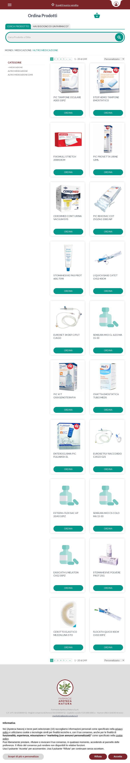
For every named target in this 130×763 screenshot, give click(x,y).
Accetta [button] (118, 756)
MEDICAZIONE (23, 50)
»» (70, 59)
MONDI (9, 50)
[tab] (50, 26)
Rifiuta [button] (98, 756)
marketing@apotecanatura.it (65, 716)
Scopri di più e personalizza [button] (23, 756)
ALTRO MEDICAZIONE (18, 71)
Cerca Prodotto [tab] (18, 26)
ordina (68, 112)
